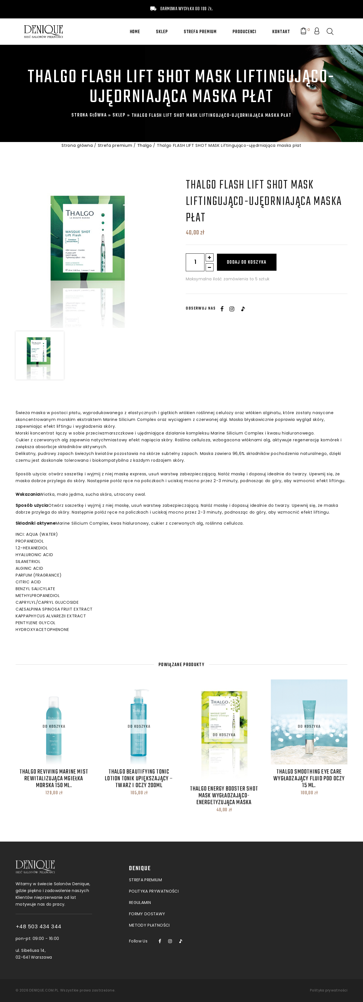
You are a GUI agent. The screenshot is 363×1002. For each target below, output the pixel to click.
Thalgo (144, 145)
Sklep (162, 32)
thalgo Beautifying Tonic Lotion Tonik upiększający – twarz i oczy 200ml (139, 778)
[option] (91, 252)
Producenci (244, 32)
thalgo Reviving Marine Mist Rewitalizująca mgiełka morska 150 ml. (54, 778)
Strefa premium (200, 32)
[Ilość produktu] (195, 262)
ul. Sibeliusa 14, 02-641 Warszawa (66, 954)
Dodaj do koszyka (247, 262)
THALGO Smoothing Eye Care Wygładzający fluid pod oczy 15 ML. (309, 778)
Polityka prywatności (328, 990)
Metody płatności (149, 887)
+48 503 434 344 (71, 926)
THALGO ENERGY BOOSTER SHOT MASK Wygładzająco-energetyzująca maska (224, 795)
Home (135, 32)
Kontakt (281, 32)
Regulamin (140, 864)
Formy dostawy (147, 875)
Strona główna (89, 115)
